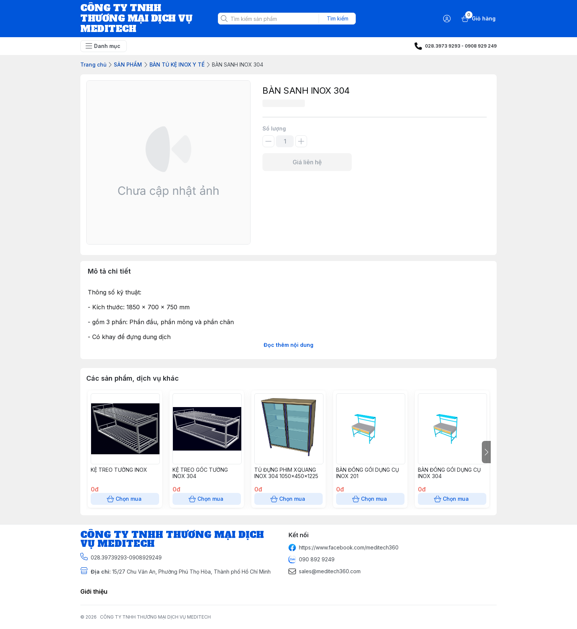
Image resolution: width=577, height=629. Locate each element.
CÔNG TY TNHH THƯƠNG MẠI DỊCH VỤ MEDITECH (155, 617)
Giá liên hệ (307, 162)
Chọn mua (125, 499)
